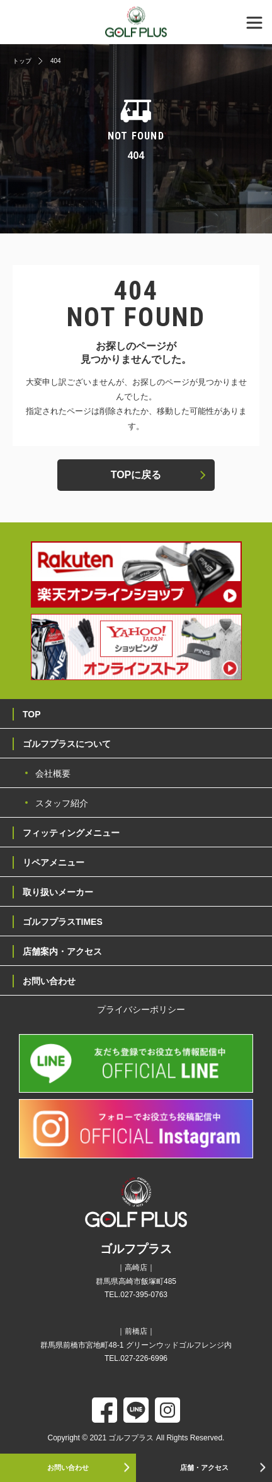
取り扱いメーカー (58, 892)
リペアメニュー (53, 862)
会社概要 (53, 773)
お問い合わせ (68, 1467)
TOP (32, 714)
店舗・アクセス (204, 1467)
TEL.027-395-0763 (136, 1294)
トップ (22, 60)
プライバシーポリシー (141, 1009)
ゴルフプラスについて (67, 743)
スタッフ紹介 (61, 803)
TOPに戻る (136, 474)
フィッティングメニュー (71, 832)
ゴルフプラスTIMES (63, 921)
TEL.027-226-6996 (136, 1358)
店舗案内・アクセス (62, 951)
